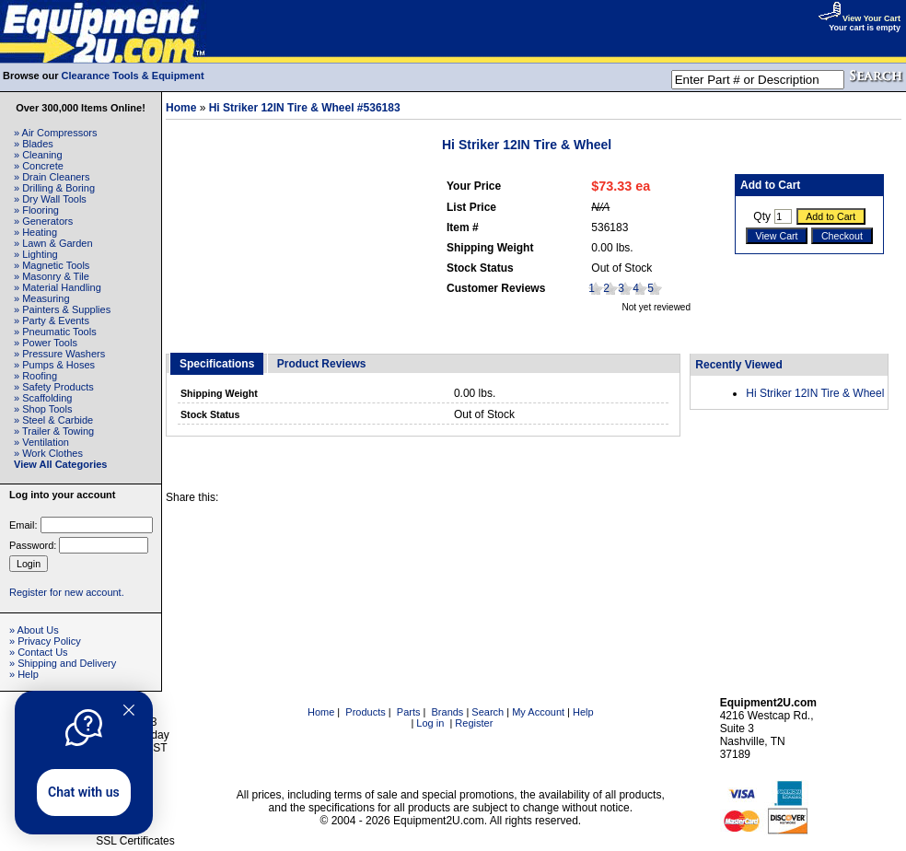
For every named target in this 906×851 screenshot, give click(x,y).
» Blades (33, 143)
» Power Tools (45, 342)
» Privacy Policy (45, 641)
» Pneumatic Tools (55, 331)
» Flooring (36, 210)
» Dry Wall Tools (50, 198)
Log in (430, 723)
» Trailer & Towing (54, 431)
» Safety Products (54, 386)
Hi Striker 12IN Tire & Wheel (815, 393)
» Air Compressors (55, 132)
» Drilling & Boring (54, 187)
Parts (409, 711)
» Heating (35, 232)
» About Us (34, 629)
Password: (32, 545)
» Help (24, 674)
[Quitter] (129, 710)
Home (181, 107)
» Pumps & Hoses (54, 364)
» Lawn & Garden (53, 243)
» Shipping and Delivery (62, 663)
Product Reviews (321, 363)
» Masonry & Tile (51, 276)
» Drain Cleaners (52, 176)
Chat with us (84, 792)
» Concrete (39, 165)
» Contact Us (38, 652)
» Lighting (36, 254)
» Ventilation (41, 442)
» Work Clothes (48, 453)
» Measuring (42, 298)
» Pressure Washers (59, 353)
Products (365, 711)
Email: (23, 524)
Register (474, 723)
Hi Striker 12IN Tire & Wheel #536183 (305, 107)
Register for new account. (66, 592)
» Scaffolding (43, 397)
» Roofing (35, 375)
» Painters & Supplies (62, 309)
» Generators (43, 221)
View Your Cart (859, 18)
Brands (448, 711)
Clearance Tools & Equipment (133, 75)
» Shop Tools (43, 408)
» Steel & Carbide (53, 420)
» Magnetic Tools (51, 265)
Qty (762, 216)
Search (487, 711)
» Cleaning (38, 154)
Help (583, 711)
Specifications (217, 363)
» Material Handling (57, 287)
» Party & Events (51, 320)
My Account (538, 711)
